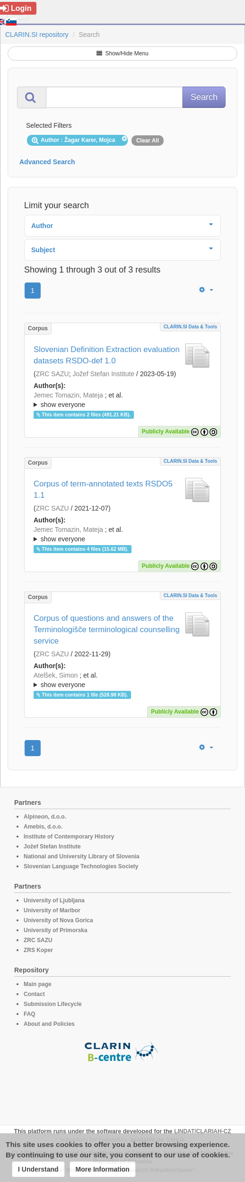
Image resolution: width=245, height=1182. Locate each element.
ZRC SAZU (52, 374)
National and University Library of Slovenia (82, 856)
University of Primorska (56, 930)
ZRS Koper (38, 950)
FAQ (29, 1014)
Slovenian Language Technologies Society (81, 866)
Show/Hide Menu (122, 53)
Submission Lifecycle (53, 1004)
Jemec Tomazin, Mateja (68, 395)
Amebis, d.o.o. (43, 826)
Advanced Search (47, 162)
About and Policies (49, 1024)
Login (16, 8)
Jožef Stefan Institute (103, 374)
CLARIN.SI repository (37, 34)
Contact (34, 994)
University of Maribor (52, 910)
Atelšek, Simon (56, 675)
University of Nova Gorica (58, 920)
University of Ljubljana (54, 900)
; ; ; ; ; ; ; (122, 399)
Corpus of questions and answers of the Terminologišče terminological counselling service (107, 629)
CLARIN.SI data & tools (190, 326)
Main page (38, 984)
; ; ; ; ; (122, 534)
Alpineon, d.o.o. (45, 816)
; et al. (122, 400)
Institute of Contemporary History (69, 836)
